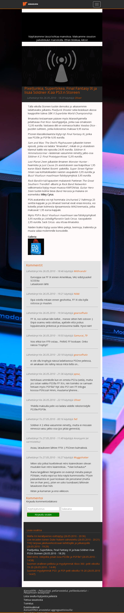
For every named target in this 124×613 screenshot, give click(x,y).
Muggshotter (81, 457)
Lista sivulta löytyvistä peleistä (40, 596)
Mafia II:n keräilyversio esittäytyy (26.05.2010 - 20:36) (56, 536)
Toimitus (28, 603)
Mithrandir (80, 271)
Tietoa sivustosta (33, 599)
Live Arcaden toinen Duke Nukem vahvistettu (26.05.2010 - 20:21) (63, 539)
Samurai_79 (80, 335)
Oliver (78, 97)
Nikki (76, 293)
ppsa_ (77, 373)
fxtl (75, 419)
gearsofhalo (80, 313)
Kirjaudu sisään (43, 514)
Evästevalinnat (32, 607)
